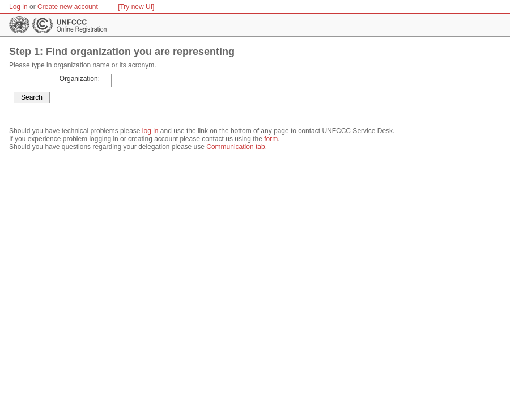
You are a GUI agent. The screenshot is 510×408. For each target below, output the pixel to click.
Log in (18, 7)
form (271, 139)
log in (150, 131)
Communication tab (235, 147)
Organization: (80, 79)
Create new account (67, 7)
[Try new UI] (136, 7)
